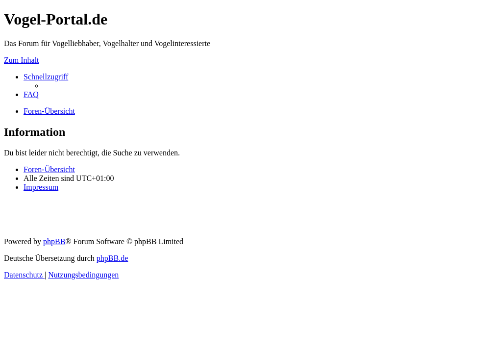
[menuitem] (31, 94)
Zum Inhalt (21, 60)
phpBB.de (112, 258)
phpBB (54, 241)
